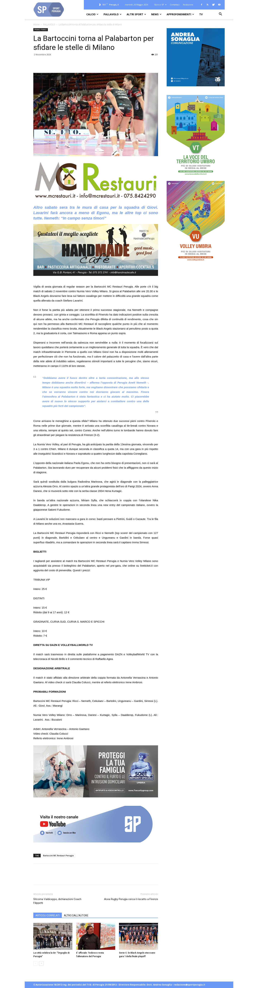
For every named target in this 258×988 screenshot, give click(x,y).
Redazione (188, 4)
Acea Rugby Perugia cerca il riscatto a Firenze (131, 899)
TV (201, 14)
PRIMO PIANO (40, 29)
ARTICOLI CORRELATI (47, 915)
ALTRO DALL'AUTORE (76, 915)
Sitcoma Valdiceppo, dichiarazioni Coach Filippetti (57, 901)
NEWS (156, 14)
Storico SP (160, 4)
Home (36, 24)
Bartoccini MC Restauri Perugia (58, 855)
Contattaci (175, 4)
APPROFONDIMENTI (180, 14)
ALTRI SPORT (136, 14)
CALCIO (92, 14)
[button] (220, 14)
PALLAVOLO (112, 14)
